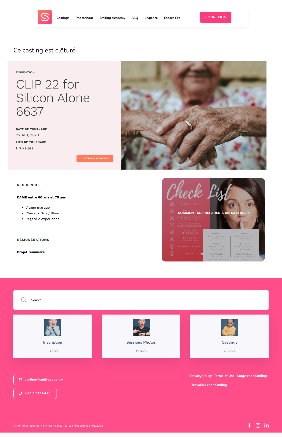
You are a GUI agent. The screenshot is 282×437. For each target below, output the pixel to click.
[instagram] (258, 425)
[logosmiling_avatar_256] (45, 11)
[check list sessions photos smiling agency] (213, 219)
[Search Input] (146, 300)
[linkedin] (266, 425)
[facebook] (249, 425)
